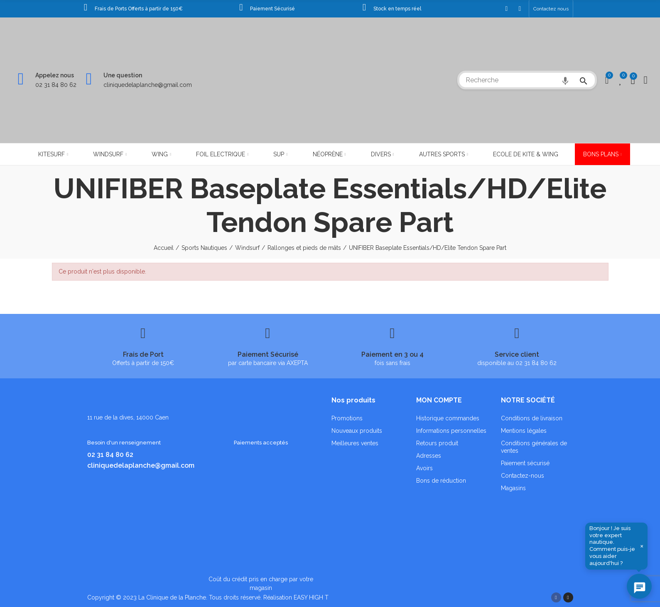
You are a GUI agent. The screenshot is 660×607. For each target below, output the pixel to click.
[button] (551, 8)
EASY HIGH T (311, 597)
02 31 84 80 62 (55, 84)
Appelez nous (54, 75)
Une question (122, 75)
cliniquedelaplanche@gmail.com (147, 84)
